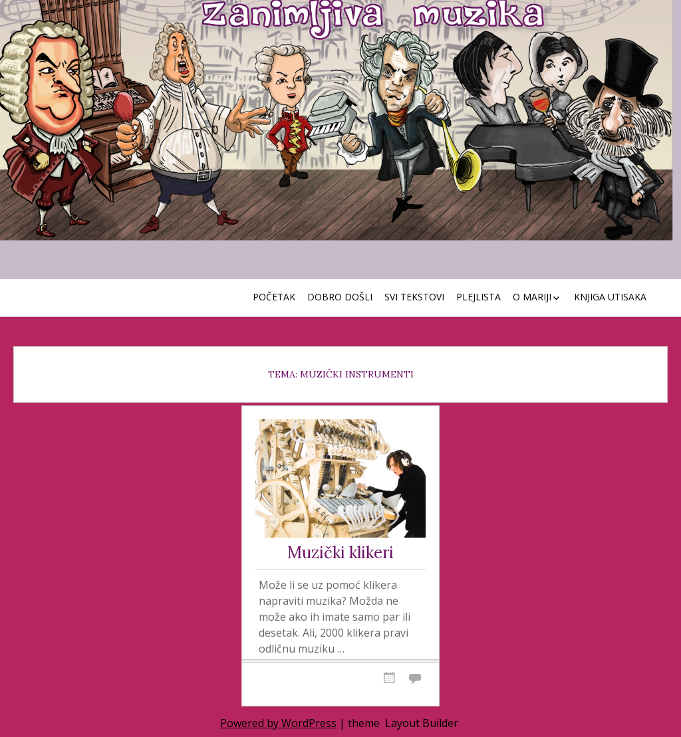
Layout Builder (421, 723)
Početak (274, 296)
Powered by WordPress (278, 723)
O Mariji (532, 296)
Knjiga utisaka (610, 296)
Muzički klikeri (340, 553)
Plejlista (478, 296)
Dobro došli (339, 296)
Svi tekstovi (414, 296)
